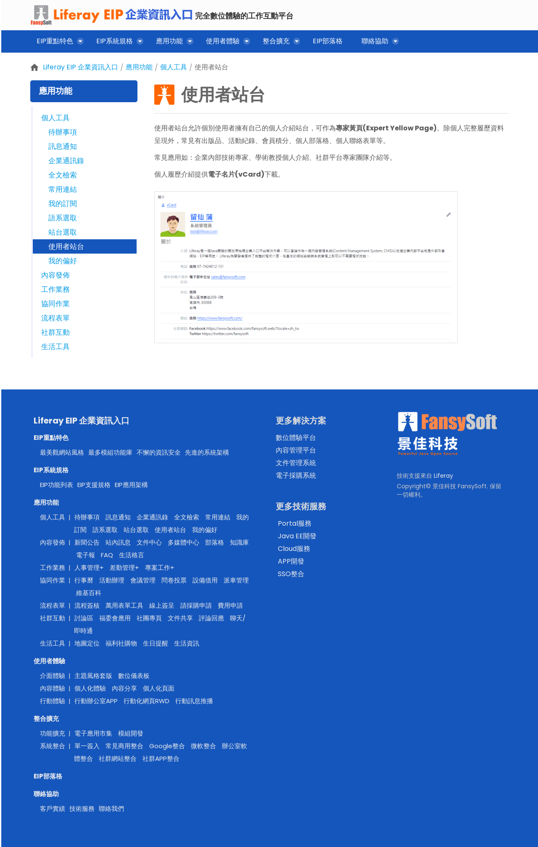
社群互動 (55, 332)
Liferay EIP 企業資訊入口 (80, 67)
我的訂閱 (62, 204)
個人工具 (173, 67)
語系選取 (62, 218)
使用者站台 (211, 67)
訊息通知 (62, 146)
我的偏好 (62, 261)
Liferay (443, 475)
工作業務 (55, 289)
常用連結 (62, 189)
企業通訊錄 (66, 161)
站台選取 (62, 232)
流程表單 (55, 318)
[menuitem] (57, 43)
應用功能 (139, 67)
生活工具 (55, 346)
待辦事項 (62, 132)
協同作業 (55, 304)
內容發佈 (55, 275)
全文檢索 (62, 175)
